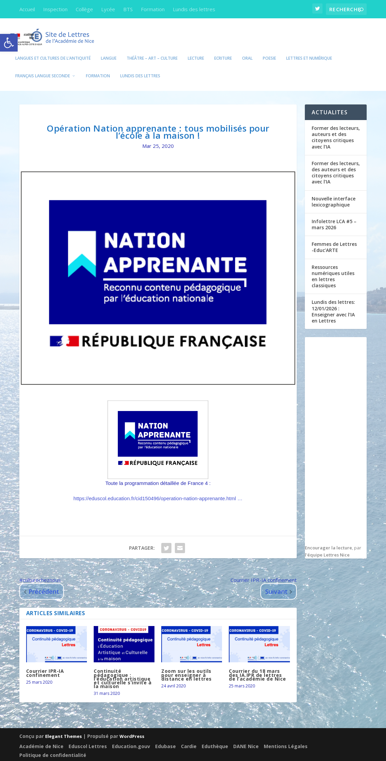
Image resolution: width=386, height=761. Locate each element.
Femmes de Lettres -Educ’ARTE (334, 238)
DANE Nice (246, 736)
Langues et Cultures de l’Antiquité (53, 49)
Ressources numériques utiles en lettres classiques (333, 267)
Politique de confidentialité (52, 745)
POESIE (269, 49)
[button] (9, 43)
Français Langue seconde (42, 67)
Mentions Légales (286, 736)
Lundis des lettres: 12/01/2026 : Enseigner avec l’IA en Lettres (333, 302)
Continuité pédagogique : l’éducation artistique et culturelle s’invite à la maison (122, 670)
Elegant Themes (63, 727)
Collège (84, 9)
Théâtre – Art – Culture (152, 49)
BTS (128, 9)
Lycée (108, 9)
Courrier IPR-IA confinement (45, 664)
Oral (247, 49)
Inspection (55, 9)
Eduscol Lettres (88, 736)
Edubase (165, 736)
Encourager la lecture (328, 539)
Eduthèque (215, 736)
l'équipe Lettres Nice (327, 546)
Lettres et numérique (309, 49)
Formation (153, 9)
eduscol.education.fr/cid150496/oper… (157, 489)
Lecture (196, 49)
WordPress (132, 727)
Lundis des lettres (194, 9)
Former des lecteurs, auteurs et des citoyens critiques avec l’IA (336, 128)
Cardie (189, 736)
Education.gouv (131, 736)
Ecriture (223, 49)
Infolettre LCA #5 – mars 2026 (334, 215)
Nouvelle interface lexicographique (333, 193)
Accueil (27, 9)
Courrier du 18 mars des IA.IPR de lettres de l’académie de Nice (257, 666)
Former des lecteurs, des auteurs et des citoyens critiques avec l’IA (336, 163)
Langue (108, 49)
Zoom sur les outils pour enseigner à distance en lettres (186, 666)
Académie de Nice (41, 736)
